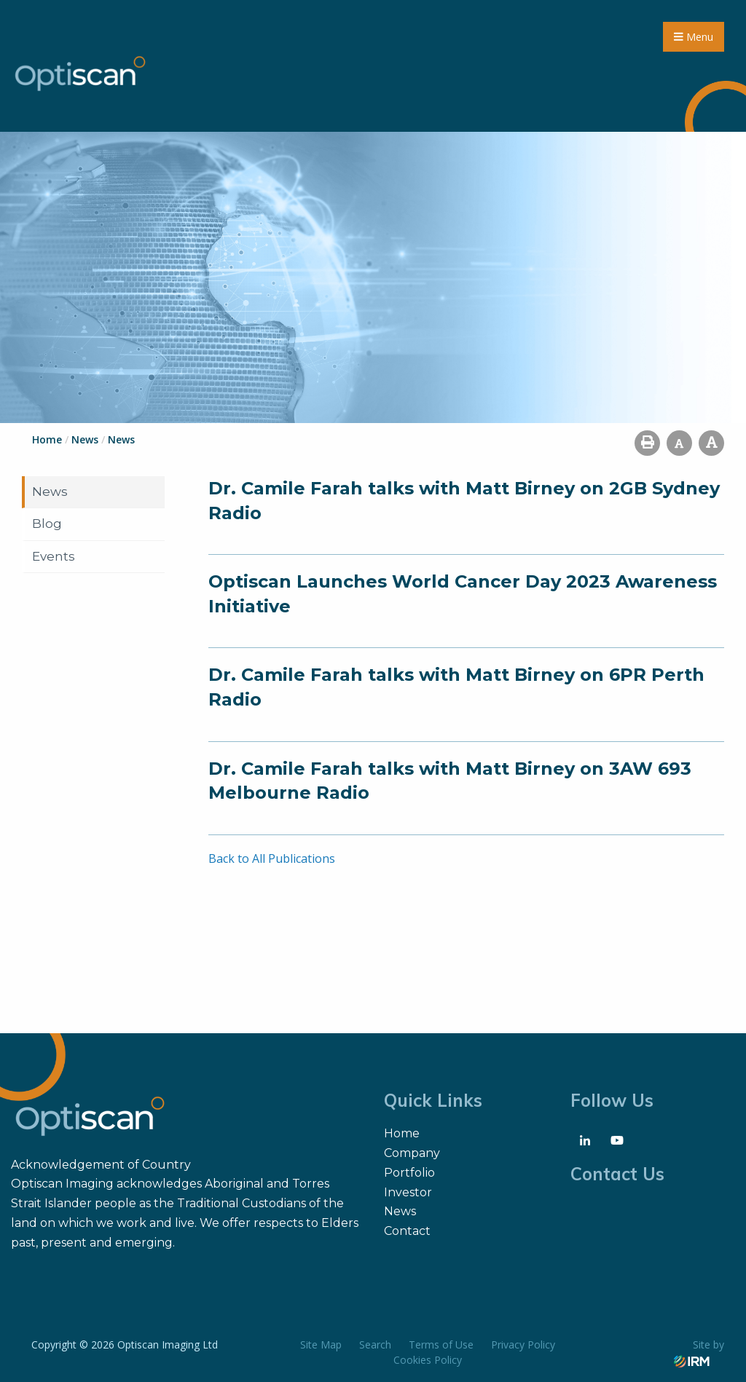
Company (412, 1153)
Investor (408, 1192)
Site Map (321, 1344)
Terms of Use (441, 1344)
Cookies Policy (427, 1360)
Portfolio (409, 1173)
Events (53, 556)
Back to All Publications (271, 858)
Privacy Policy (523, 1344)
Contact (407, 1231)
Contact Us (617, 1174)
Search (375, 1344)
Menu (693, 37)
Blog (47, 523)
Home (402, 1133)
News (50, 491)
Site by (699, 1352)
